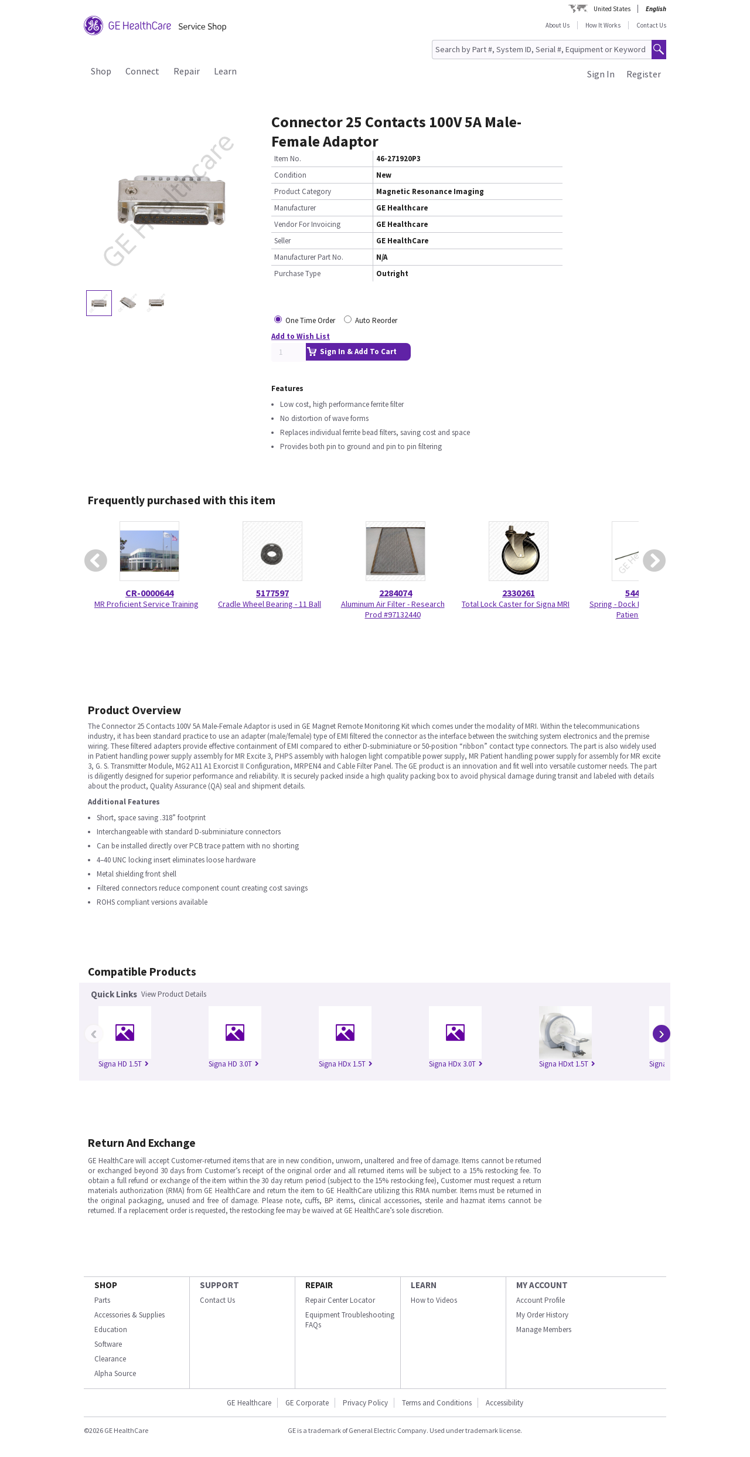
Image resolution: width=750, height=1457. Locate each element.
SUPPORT (219, 1284)
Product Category (302, 191)
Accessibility (504, 1403)
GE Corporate (307, 1403)
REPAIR (319, 1284)
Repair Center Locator (340, 1300)
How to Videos (434, 1300)
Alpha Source (115, 1373)
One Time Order (310, 320)
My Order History (542, 1315)
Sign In (601, 74)
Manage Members (543, 1329)
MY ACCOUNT (542, 1284)
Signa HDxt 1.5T (567, 1064)
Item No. (287, 159)
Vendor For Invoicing (307, 224)
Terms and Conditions (437, 1403)
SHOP (105, 1284)
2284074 (395, 593)
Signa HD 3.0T (234, 1064)
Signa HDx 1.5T (346, 1064)
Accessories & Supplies (129, 1315)
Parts (102, 1300)
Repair (186, 71)
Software (108, 1344)
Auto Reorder (376, 320)
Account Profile (540, 1300)
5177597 (272, 593)
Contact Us (651, 25)
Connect (142, 71)
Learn (225, 71)
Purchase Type (297, 274)
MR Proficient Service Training (146, 604)
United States (612, 9)
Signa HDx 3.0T (456, 1064)
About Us (558, 25)
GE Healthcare (249, 1403)
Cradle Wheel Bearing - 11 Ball (269, 604)
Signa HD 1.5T (123, 1064)
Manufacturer (295, 208)
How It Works (603, 25)
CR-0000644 (149, 593)
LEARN (424, 1284)
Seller (282, 241)
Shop (101, 71)
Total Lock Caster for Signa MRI (516, 604)
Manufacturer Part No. (308, 257)
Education (110, 1329)
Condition (290, 175)
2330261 (518, 593)
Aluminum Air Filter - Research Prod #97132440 (393, 609)
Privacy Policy (365, 1403)
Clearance (110, 1359)
